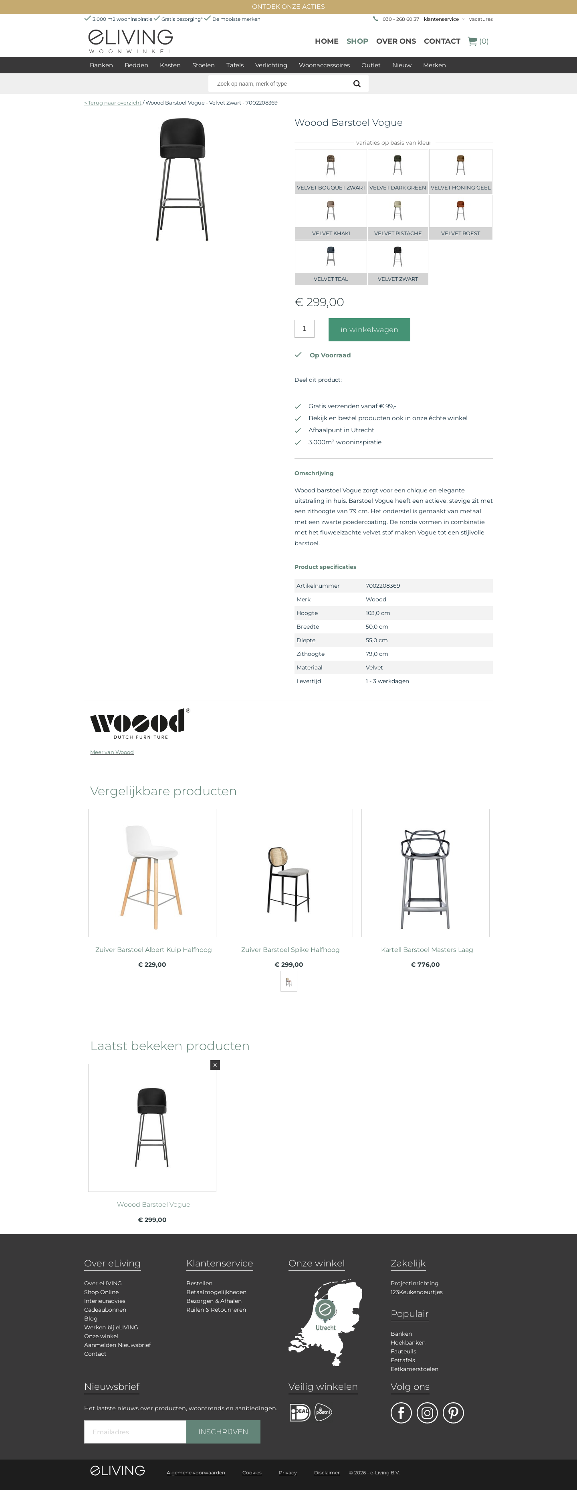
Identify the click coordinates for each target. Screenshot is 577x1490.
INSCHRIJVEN (223, 1431)
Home (327, 41)
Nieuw (402, 65)
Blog (91, 1318)
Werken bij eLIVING (111, 1327)
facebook (401, 1412)
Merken (434, 65)
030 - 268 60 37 (401, 19)
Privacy (288, 1473)
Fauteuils (403, 1351)
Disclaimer (327, 1473)
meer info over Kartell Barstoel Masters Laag (425, 869)
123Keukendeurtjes (417, 1292)
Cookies (252, 1473)
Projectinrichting (415, 1283)
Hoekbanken (408, 1342)
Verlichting (271, 65)
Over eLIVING (103, 1283)
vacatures (481, 19)
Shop (357, 41)
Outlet (371, 65)
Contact (442, 41)
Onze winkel (101, 1336)
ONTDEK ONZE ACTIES (288, 6)
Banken (101, 65)
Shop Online (101, 1292)
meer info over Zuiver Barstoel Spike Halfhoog (289, 869)
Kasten (170, 65)
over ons (396, 41)
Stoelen (203, 65)
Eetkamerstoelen (414, 1369)
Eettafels (403, 1360)
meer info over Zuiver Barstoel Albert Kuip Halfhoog (152, 869)
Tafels (235, 65)
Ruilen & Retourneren (216, 1309)
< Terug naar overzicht (112, 102)
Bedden (136, 65)
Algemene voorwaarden (196, 1473)
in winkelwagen (369, 329)
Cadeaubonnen (105, 1309)
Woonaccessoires (324, 65)
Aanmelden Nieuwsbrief (117, 1345)
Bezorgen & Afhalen (214, 1301)
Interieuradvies (104, 1301)
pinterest (453, 1412)
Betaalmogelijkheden (216, 1292)
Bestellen (199, 1283)
